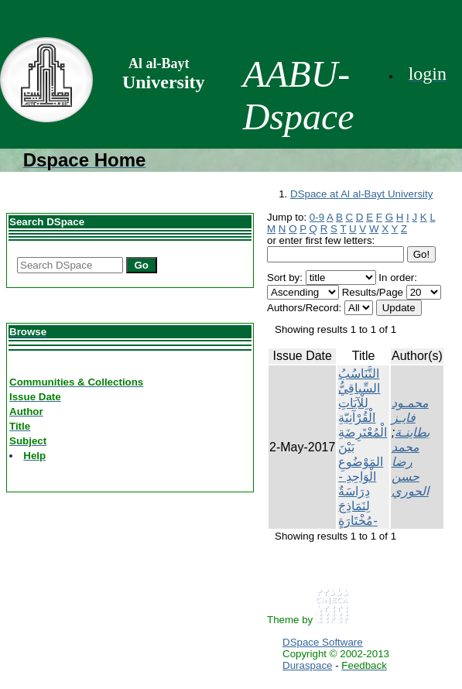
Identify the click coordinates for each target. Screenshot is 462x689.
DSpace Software (322, 642)
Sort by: (285, 277)
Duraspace (307, 665)
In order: (397, 277)
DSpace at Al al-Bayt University (361, 194)
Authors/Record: (304, 308)
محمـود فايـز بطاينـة (410, 417)
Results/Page (372, 292)
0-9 (317, 217)
